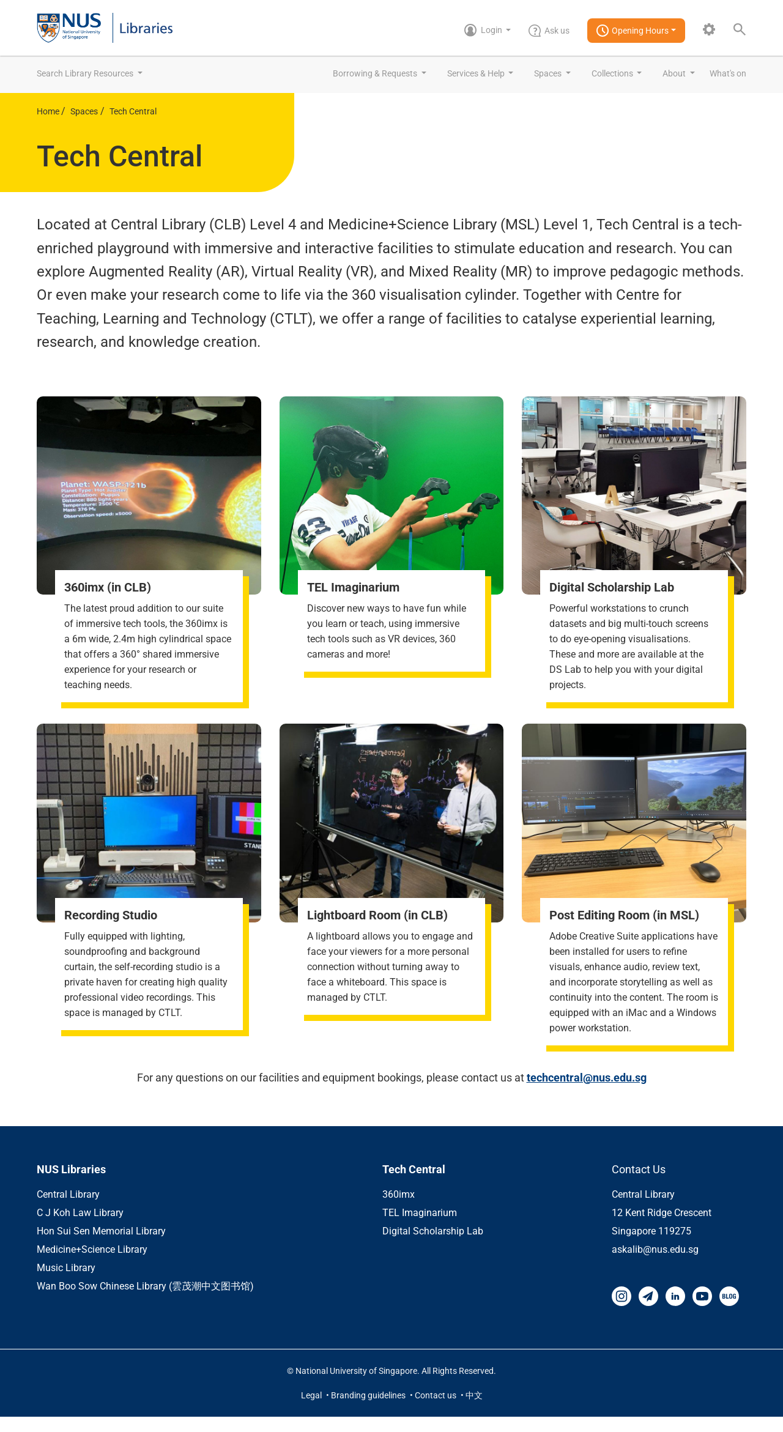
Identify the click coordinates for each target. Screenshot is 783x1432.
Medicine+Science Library (92, 1265)
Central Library (68, 1209)
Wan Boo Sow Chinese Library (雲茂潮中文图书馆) (145, 1301)
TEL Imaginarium (419, 1228)
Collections (613, 73)
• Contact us (434, 1410)
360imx (398, 1209)
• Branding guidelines (366, 1410)
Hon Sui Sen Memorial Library (101, 1246)
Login (484, 30)
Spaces (548, 73)
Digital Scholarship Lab (432, 1246)
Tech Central (133, 111)
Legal (312, 1410)
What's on (728, 73)
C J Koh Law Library (80, 1228)
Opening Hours (632, 30)
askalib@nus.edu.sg (655, 1265)
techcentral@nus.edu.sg (587, 1092)
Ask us (549, 30)
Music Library (66, 1283)
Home (49, 111)
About (675, 73)
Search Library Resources (86, 73)
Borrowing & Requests (376, 73)
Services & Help (477, 73)
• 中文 (472, 1410)
